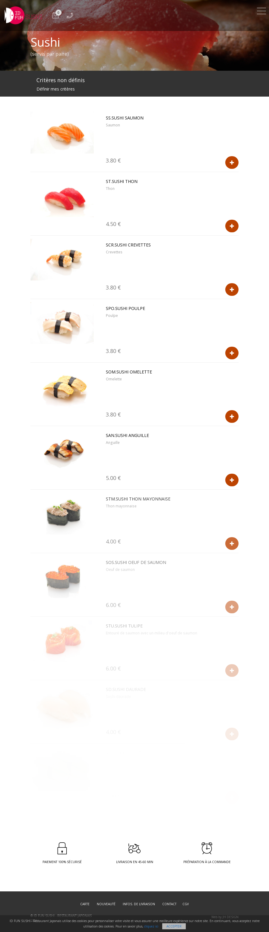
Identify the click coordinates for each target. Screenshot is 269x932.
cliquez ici (151, 926)
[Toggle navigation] (261, 10)
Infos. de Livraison (139, 904)
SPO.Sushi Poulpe (125, 308)
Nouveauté (106, 904)
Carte (85, 904)
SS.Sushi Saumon (125, 118)
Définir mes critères (55, 89)
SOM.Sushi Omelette (129, 372)
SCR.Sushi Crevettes (128, 245)
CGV (185, 904)
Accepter (174, 926)
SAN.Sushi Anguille (127, 435)
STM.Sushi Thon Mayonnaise (138, 499)
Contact (169, 904)
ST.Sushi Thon (122, 181)
